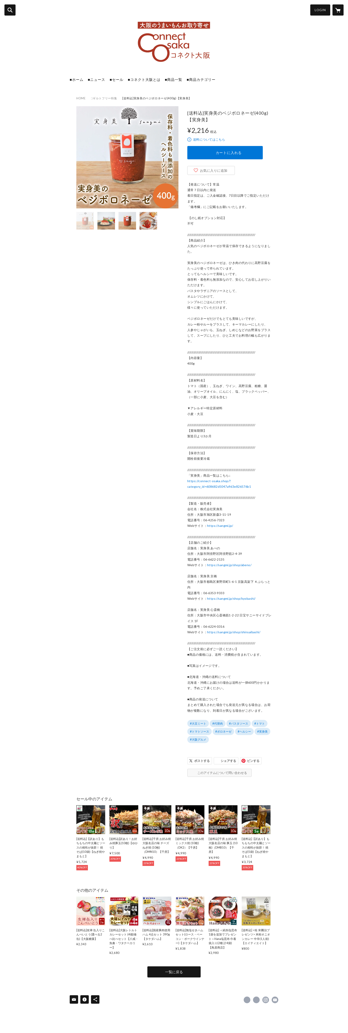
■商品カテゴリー (201, 79)
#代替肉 (217, 723)
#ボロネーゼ (223, 731)
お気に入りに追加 (213, 170)
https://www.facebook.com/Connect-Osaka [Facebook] (247, 1000)
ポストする (202, 761)
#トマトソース (199, 731)
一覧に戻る (174, 972)
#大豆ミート (198, 723)
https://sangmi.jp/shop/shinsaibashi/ (233, 632)
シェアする (228, 761)
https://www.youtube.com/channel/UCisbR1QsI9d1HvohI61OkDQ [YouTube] (275, 1000)
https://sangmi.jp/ (220, 525)
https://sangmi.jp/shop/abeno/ (229, 565)
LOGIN (320, 10)
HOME (81, 98)
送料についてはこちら (209, 139)
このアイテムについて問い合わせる (222, 773)
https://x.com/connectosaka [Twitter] (256, 1000)
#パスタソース (238, 723)
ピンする (253, 761)
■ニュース (96, 79)
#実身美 (262, 731)
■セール (116, 79)
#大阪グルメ (198, 739)
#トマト (259, 723)
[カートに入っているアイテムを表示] (338, 10)
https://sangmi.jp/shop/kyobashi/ (231, 598)
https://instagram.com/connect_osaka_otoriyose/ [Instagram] (265, 1000)
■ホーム (76, 79)
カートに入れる (229, 152)
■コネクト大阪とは (144, 79)
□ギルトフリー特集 (104, 98)
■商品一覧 (173, 79)
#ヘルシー (244, 731)
